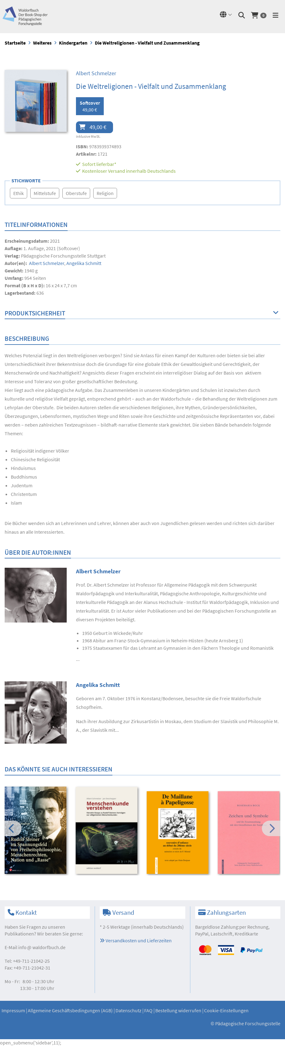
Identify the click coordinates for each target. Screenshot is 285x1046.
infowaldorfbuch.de (41, 947)
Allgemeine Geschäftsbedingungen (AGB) (70, 1010)
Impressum (13, 1010)
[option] (36, 831)
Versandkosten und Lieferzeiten (136, 940)
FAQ (148, 1010)
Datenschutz (128, 1010)
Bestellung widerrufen (178, 1010)
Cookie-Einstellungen (226, 1010)
